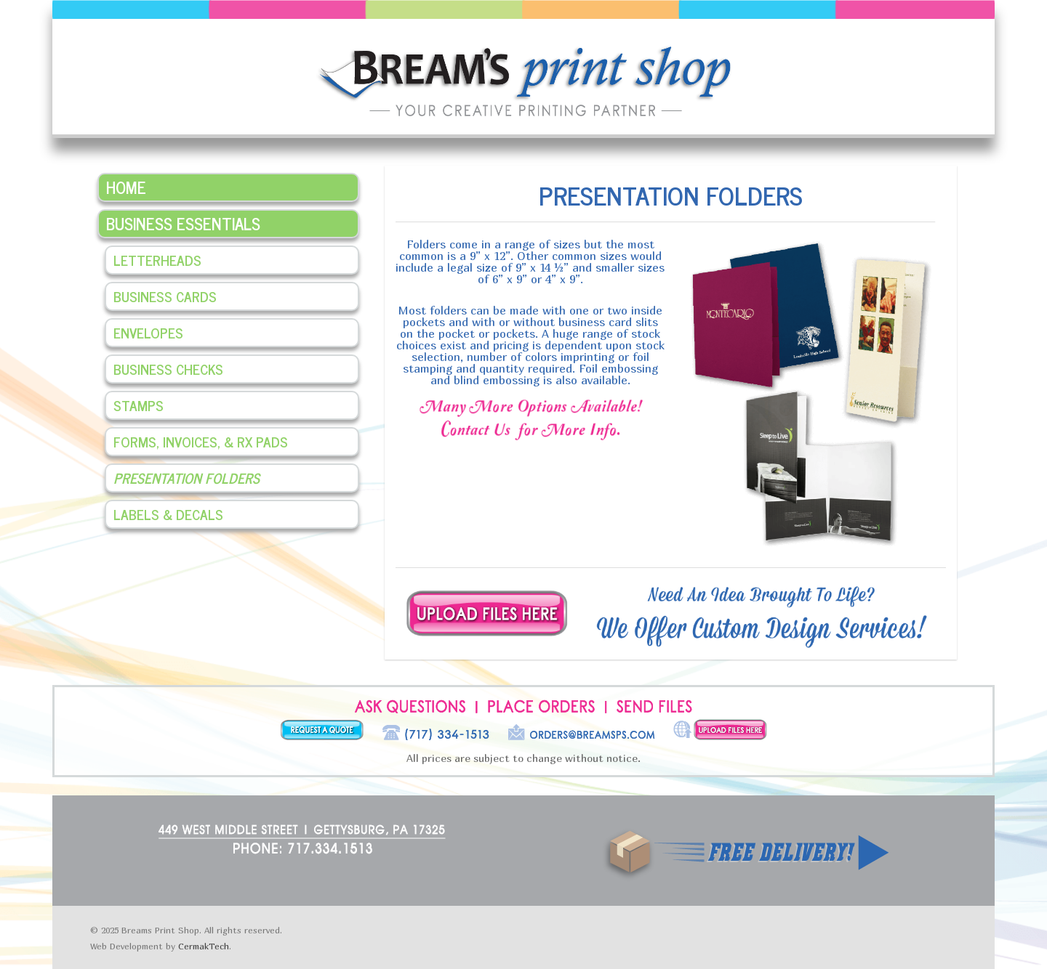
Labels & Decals (168, 514)
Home (126, 187)
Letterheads (157, 259)
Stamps (138, 405)
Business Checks (168, 368)
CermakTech (203, 946)
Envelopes (148, 332)
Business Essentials (183, 223)
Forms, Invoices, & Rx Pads (200, 441)
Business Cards (165, 296)
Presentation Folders (186, 477)
